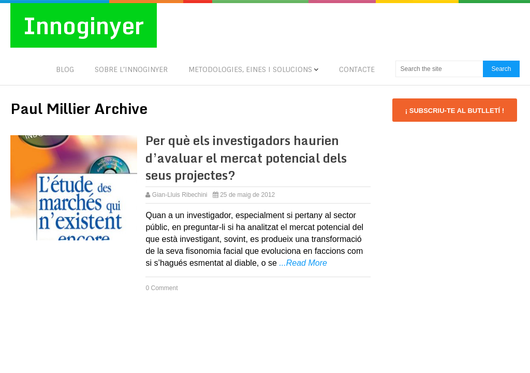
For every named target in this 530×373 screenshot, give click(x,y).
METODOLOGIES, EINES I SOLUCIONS (250, 69)
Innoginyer (83, 25)
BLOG (65, 69)
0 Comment (161, 288)
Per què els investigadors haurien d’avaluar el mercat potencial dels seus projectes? (246, 157)
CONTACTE (357, 69)
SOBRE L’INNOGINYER (131, 69)
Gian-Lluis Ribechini (180, 194)
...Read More (303, 263)
